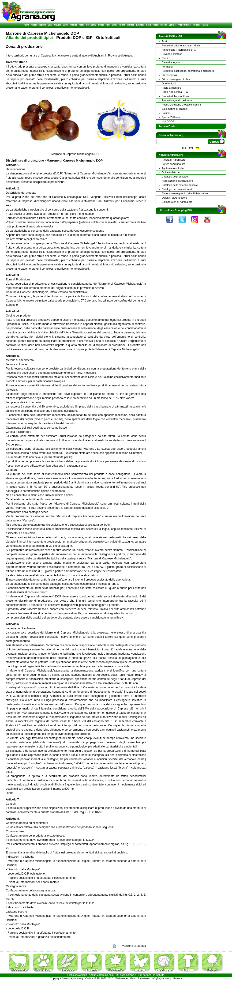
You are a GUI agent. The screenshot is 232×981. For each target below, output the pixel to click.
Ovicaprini (91, 25)
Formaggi (167, 66)
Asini (26, 25)
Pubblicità (159, 974)
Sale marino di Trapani (174, 108)
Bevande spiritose (172, 54)
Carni (165, 58)
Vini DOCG (168, 121)
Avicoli (34, 25)
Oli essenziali (169, 75)
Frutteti (130, 25)
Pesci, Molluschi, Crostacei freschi (181, 104)
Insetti (164, 25)
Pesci (101, 25)
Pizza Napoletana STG (175, 92)
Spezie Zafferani (171, 117)
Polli (108, 25)
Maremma (102, 974)
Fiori (148, 25)
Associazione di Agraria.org (177, 180)
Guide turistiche (171, 172)
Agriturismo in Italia (173, 168)
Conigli (74, 25)
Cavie (65, 25)
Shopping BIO (183, 210)
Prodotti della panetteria (175, 96)
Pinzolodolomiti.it (77, 974)
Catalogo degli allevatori (175, 176)
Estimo (172, 25)
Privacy (177, 978)
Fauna (122, 25)
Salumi (166, 113)
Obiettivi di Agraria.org (174, 197)
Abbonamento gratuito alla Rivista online (185, 193)
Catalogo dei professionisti (177, 189)
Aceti (164, 41)
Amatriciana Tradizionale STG (179, 49)
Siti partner (144, 974)
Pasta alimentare (171, 87)
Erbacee (140, 25)
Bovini (42, 25)
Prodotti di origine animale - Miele (181, 45)
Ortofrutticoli (169, 83)
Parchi (205, 25)
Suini (114, 25)
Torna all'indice (168, 126)
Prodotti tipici (184, 25)
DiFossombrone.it (126, 974)
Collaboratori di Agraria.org (177, 201)
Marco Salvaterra (140, 978)
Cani (50, 25)
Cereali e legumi (171, 62)
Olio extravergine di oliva (176, 79)
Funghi (196, 25)
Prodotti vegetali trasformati (177, 100)
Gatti (81, 25)
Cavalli (57, 25)
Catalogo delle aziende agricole (180, 185)
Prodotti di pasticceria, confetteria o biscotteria (188, 70)
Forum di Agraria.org (173, 163)
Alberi (156, 25)
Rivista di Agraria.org (174, 159)
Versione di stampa (134, 945)
